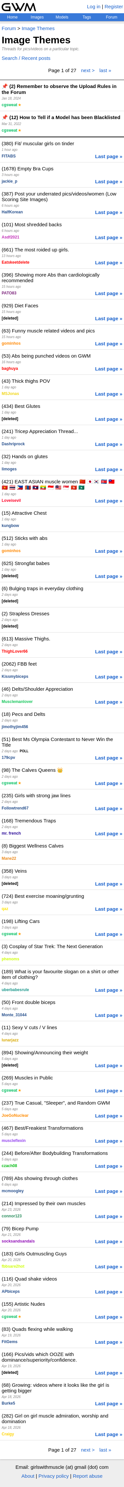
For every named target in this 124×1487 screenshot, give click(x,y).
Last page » (108, 156)
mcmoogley (13, 1191)
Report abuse (88, 1476)
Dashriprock (13, 444)
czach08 (9, 1165)
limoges (9, 469)
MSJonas (10, 393)
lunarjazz (10, 1040)
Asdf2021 (10, 237)
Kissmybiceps (15, 676)
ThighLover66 (15, 651)
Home (12, 17)
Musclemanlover (17, 701)
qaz (5, 908)
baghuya (10, 368)
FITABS (9, 156)
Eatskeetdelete (15, 262)
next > (88, 70)
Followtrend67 (15, 808)
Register (113, 6)
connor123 (12, 1216)
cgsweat (9, 105)
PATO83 (9, 293)
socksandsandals (18, 1241)
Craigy (8, 1434)
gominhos (11, 343)
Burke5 (8, 1403)
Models (62, 17)
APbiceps (11, 1291)
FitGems (10, 1341)
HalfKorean (12, 212)
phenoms (10, 959)
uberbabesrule (15, 989)
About (27, 1476)
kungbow (10, 525)
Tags (87, 17)
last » (105, 70)
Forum (111, 17)
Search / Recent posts (26, 58)
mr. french (11, 833)
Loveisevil (11, 500)
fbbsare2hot (13, 1266)
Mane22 (9, 858)
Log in (94, 6)
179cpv (8, 757)
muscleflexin (14, 1140)
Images (37, 17)
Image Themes (38, 28)
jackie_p (9, 181)
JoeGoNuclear (15, 1115)
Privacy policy (53, 1476)
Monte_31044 (14, 1015)
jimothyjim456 (15, 726)
